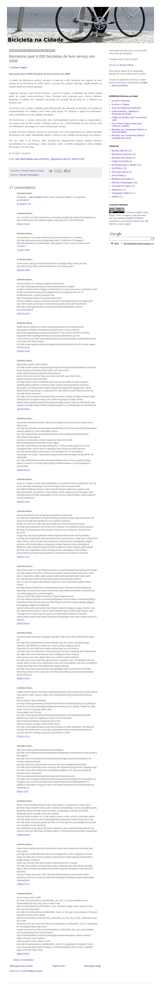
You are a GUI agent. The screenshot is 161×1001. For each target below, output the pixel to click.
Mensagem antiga (92, 966)
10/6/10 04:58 (23, 835)
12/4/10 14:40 (23, 351)
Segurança (117, 189)
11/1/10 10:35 (23, 250)
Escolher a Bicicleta (121, 101)
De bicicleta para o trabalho (124, 165)
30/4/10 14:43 (23, 502)
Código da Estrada (120, 161)
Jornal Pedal (117, 175)
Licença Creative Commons (130, 218)
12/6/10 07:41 (23, 884)
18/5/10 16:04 (23, 678)
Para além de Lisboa (121, 186)
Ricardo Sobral (126, 65)
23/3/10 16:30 (23, 314)
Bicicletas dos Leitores (122, 158)
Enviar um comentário (23, 960)
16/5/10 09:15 (23, 623)
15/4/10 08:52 (23, 409)
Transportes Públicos (121, 193)
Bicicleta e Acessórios (122, 154)
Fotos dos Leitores (120, 172)
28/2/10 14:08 (23, 270)
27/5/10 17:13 (23, 736)
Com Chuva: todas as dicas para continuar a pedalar (127, 124)
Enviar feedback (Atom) (31, 971)
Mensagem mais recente (21, 966)
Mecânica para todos (121, 179)
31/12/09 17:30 (24, 204)
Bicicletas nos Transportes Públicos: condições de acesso (128, 136)
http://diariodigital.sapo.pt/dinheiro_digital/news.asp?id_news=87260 (49, 159)
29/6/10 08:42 (23, 954)
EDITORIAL (117, 168)
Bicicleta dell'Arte (119, 151)
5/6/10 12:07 (22, 792)
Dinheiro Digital (19, 67)
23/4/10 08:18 (23, 470)
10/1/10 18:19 (23, 224)
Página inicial (58, 966)
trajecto (115, 196)
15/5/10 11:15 (23, 557)
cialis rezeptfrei (35, 197)
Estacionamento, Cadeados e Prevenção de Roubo (125, 112)
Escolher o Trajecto (120, 104)
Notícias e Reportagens (29, 175)
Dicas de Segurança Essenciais (126, 108)
